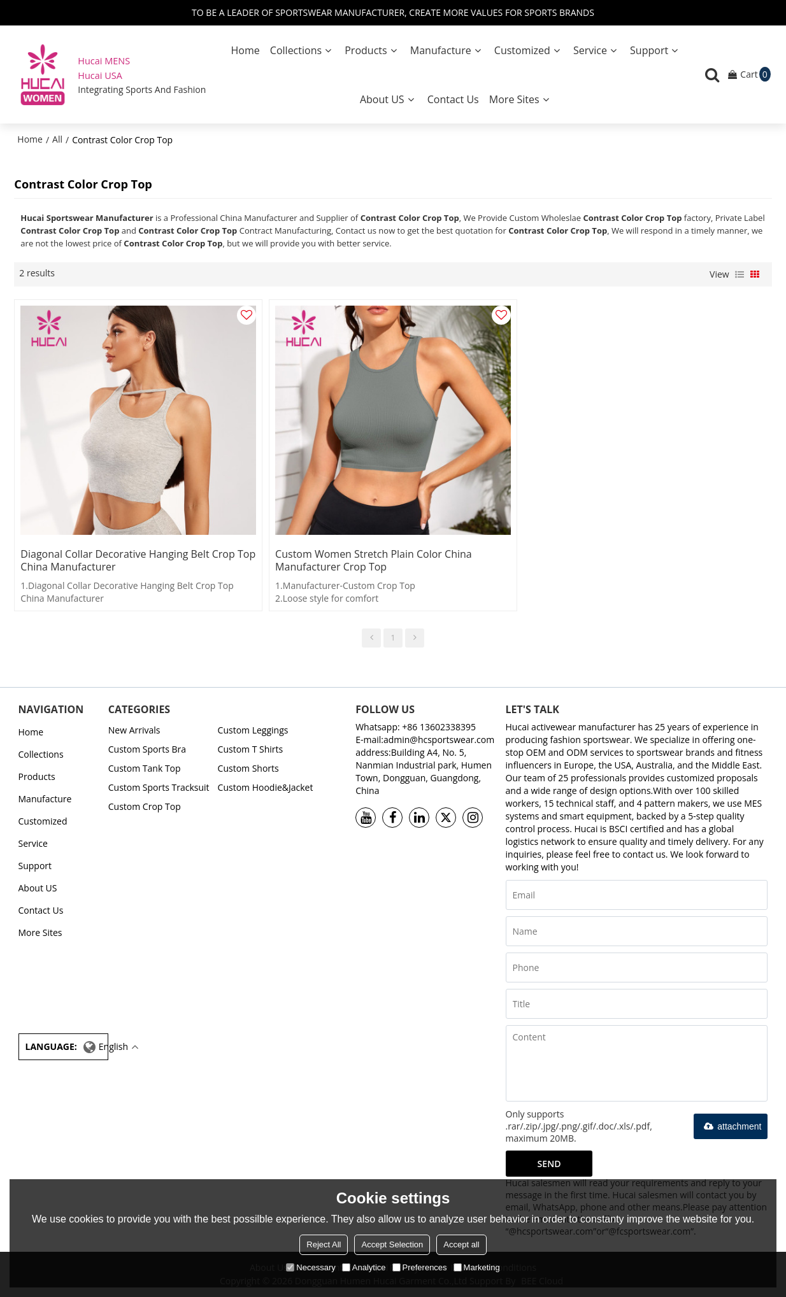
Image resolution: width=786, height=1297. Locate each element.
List (739, 274)
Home (245, 50)
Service (590, 50)
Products (366, 50)
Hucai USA (100, 75)
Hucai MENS (104, 61)
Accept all (461, 1244)
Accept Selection (392, 1244)
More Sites (514, 99)
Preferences (419, 1267)
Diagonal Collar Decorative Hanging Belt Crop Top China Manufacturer (137, 560)
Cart (755, 74)
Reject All (323, 1244)
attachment (730, 1126)
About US (382, 99)
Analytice (364, 1267)
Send (549, 1164)
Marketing (477, 1267)
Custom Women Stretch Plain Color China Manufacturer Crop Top (373, 560)
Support (649, 50)
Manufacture (440, 50)
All (57, 139)
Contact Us (453, 99)
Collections (296, 50)
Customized (522, 50)
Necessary (310, 1267)
